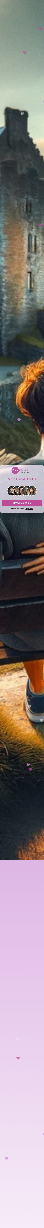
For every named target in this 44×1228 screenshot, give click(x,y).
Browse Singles (22, 502)
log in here (29, 509)
